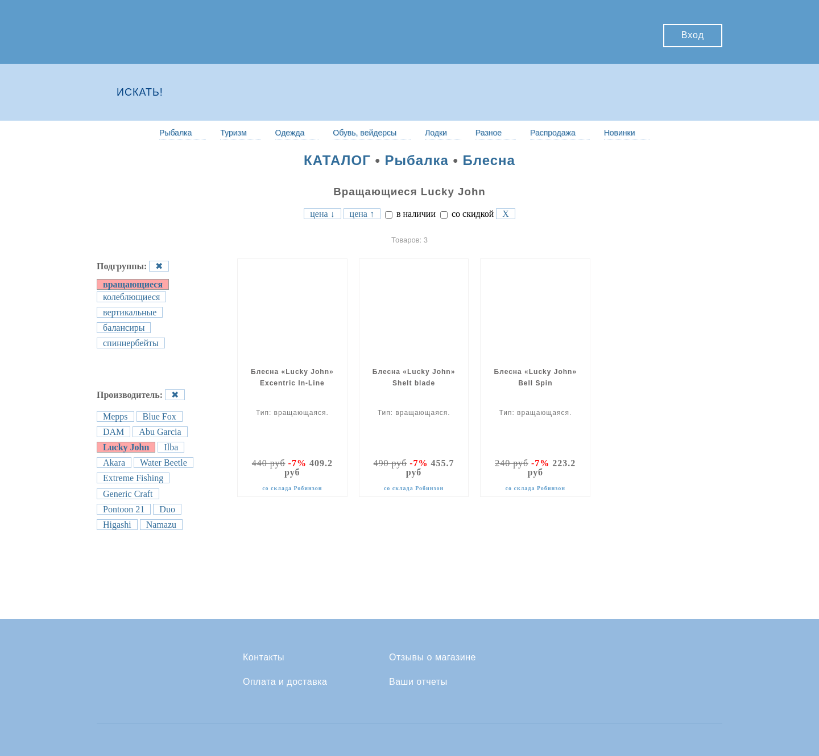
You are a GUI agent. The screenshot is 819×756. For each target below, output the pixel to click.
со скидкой (467, 214)
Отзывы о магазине (432, 657)
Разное (488, 132)
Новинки (619, 132)
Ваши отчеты (418, 682)
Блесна (489, 160)
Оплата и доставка (285, 682)
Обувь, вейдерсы (364, 132)
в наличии (410, 214)
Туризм (233, 132)
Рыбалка (175, 132)
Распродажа (553, 132)
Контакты (263, 657)
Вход (692, 35)
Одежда (290, 132)
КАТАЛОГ (337, 160)
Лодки (436, 132)
